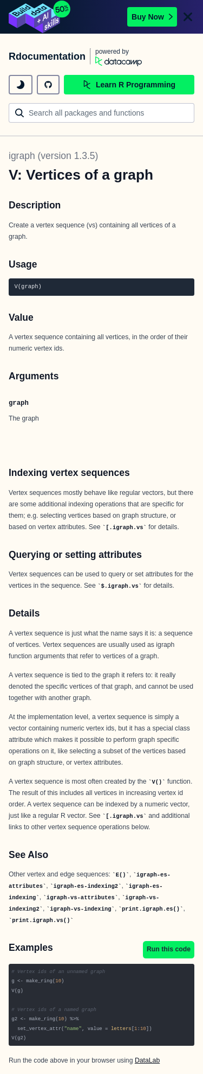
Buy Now (152, 16)
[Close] (188, 17)
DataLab (147, 1060)
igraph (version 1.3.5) (53, 155)
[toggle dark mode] (20, 84)
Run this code (169, 949)
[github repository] (48, 84)
